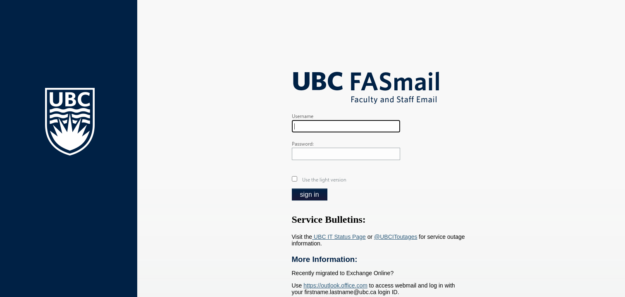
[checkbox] (294, 179)
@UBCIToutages (395, 236)
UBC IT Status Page (339, 236)
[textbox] (346, 126)
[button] (309, 194)
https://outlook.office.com (335, 285)
